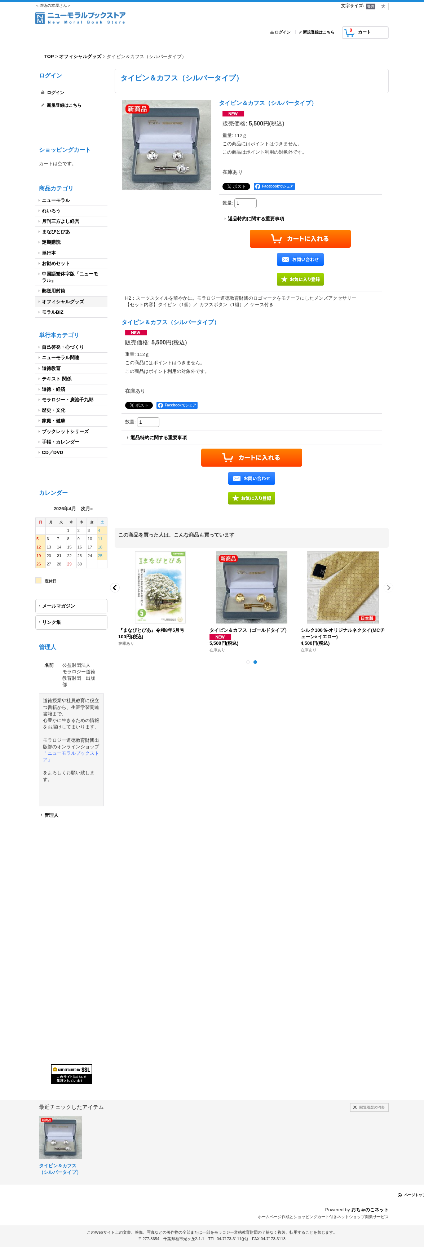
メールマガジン (58, 606)
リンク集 (51, 622)
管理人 (51, 815)
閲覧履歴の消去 (372, 1107)
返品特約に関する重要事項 (256, 218)
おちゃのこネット (370, 1209)
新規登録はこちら (319, 32)
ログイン (283, 32)
